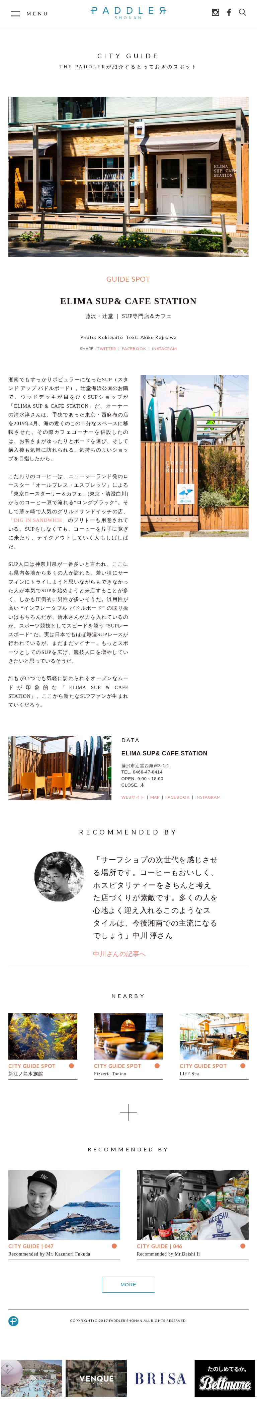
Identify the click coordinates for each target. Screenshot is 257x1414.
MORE (128, 1284)
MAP (155, 797)
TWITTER (106, 348)
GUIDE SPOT (128, 279)
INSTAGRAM (164, 348)
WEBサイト (133, 797)
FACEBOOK (134, 348)
